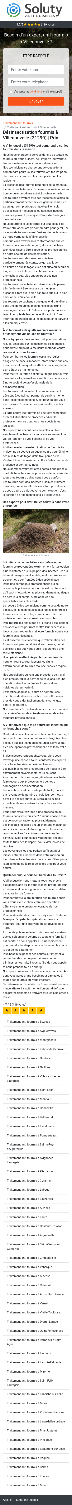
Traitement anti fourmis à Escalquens (31, 1126)
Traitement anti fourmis (18, 123)
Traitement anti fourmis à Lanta (27, 1217)
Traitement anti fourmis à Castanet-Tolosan (34, 1226)
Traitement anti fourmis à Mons (27, 1403)
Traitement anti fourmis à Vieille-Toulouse (33, 1312)
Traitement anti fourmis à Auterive (28, 1276)
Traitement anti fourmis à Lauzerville (30, 1199)
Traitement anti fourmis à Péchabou (30, 1171)
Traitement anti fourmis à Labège (28, 1189)
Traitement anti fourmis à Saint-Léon (30, 1090)
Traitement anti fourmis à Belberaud (30, 1117)
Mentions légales (27, 1500)
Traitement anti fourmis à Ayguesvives (31, 1031)
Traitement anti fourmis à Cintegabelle (31, 1258)
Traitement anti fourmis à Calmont (29, 1285)
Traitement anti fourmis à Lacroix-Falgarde (34, 1362)
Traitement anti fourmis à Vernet (27, 1303)
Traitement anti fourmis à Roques (28, 1458)
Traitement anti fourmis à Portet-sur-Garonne (35, 1412)
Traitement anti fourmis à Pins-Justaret (32, 1430)
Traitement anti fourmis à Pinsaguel (29, 1439)
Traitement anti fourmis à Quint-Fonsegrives (35, 1330)
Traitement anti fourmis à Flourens (29, 1353)
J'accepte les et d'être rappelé (38, 91)
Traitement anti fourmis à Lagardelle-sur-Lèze (36, 1421)
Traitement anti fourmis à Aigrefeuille (30, 1235)
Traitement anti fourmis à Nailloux (28, 1067)
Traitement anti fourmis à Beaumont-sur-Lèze (36, 1448)
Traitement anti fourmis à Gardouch (29, 1058)
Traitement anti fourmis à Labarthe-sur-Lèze (35, 1394)
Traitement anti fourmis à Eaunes (28, 1476)
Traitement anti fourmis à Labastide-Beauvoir (36, 1049)
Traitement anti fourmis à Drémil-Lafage (32, 1321)
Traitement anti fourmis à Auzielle (28, 1208)
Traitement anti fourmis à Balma (27, 1467)
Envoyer (36, 101)
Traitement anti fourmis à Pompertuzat (31, 1135)
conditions (36, 91)
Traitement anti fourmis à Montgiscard (31, 1040)
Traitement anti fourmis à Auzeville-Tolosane (35, 1294)
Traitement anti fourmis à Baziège (28, 1021)
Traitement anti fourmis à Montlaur (29, 1099)
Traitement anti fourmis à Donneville (30, 1108)
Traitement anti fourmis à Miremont (29, 1371)
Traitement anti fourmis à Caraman (29, 1180)
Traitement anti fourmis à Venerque (29, 1267)
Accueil (7, 1500)
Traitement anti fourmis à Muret (27, 1485)
